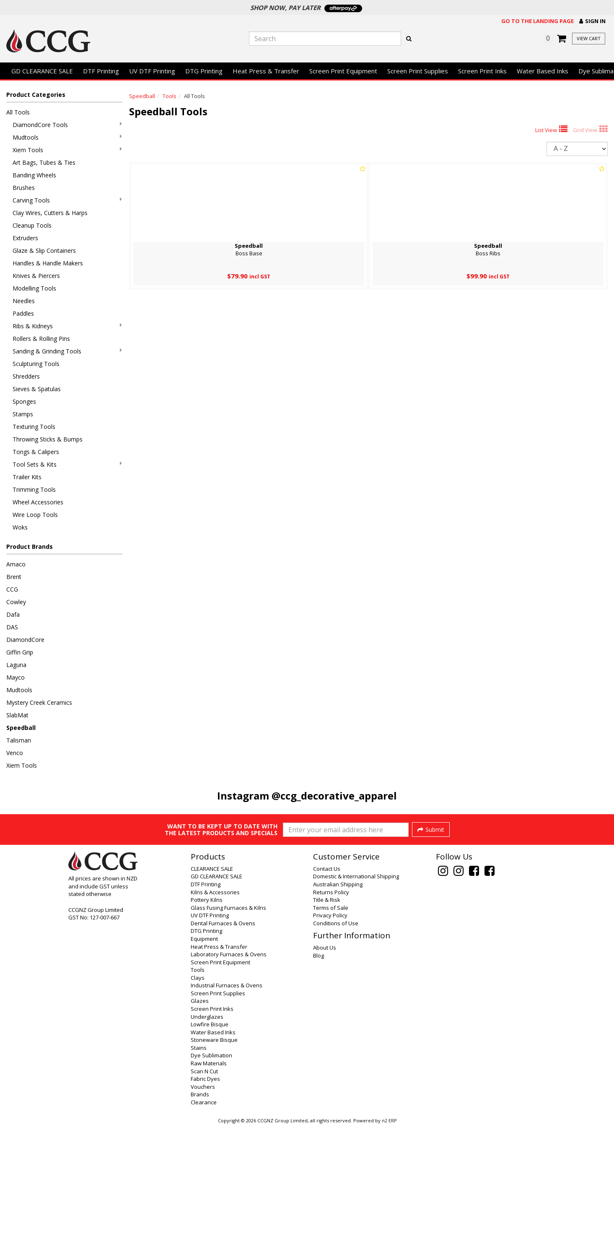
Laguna (16, 665)
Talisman (18, 740)
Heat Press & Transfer (266, 71)
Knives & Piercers (36, 276)
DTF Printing (101, 71)
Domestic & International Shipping (356, 990)
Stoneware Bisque (214, 1154)
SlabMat (17, 715)
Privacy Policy (330, 1029)
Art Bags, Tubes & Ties (44, 162)
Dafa (13, 614)
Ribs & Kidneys (67, 326)
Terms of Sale (330, 1022)
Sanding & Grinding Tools (67, 351)
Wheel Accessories (38, 502)
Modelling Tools (34, 288)
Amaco (16, 564)
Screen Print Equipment (343, 71)
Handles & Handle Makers (48, 263)
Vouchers (203, 1201)
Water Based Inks (542, 71)
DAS (12, 627)
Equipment (204, 1053)
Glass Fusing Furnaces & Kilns (228, 1022)
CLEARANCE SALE (212, 983)
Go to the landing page (537, 21)
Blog (318, 1070)
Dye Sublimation (211, 1169)
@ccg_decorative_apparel (334, 795)
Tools (169, 96)
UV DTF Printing (152, 71)
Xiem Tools (67, 150)
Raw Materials (209, 1177)
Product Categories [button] (35, 95)
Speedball (21, 728)
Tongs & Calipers (36, 452)
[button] (592, 21)
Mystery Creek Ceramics (39, 702)
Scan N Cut (204, 1185)
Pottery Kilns (207, 1014)
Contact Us (326, 983)
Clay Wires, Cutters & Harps (50, 213)
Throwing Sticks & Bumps (48, 439)
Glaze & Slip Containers (44, 250)
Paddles (23, 313)
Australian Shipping (338, 998)
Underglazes (207, 1131)
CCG (12, 589)
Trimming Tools (34, 489)
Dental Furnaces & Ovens (223, 1037)
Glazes (200, 1115)
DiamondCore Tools (67, 125)
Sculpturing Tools (36, 364)
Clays (198, 1092)
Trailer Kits (27, 477)
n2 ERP (389, 1235)
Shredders (26, 376)
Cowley (16, 602)
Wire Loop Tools (35, 515)
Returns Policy (331, 1006)
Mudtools (67, 137)
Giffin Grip (19, 652)
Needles (24, 301)
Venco (14, 753)
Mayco (15, 677)
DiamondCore (25, 640)
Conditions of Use (335, 1037)
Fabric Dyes (205, 1193)
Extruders (25, 238)
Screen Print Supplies (417, 71)
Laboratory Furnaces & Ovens (229, 1068)
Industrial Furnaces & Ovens (226, 1099)
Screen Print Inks (482, 71)
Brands (200, 1208)
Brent (13, 577)
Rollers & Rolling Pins (41, 339)
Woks (20, 527)
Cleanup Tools (32, 225)
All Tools (18, 112)
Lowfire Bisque (209, 1138)
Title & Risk (326, 1014)
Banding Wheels (34, 175)
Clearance (204, 1216)
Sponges (24, 401)
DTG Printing (204, 71)
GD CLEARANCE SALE (42, 71)
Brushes (24, 188)
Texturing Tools (34, 427)
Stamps (23, 414)
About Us (324, 1062)
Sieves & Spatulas (37, 389)
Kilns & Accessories (215, 1006)
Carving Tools (67, 200)
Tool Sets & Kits (67, 464)
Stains (199, 1162)
